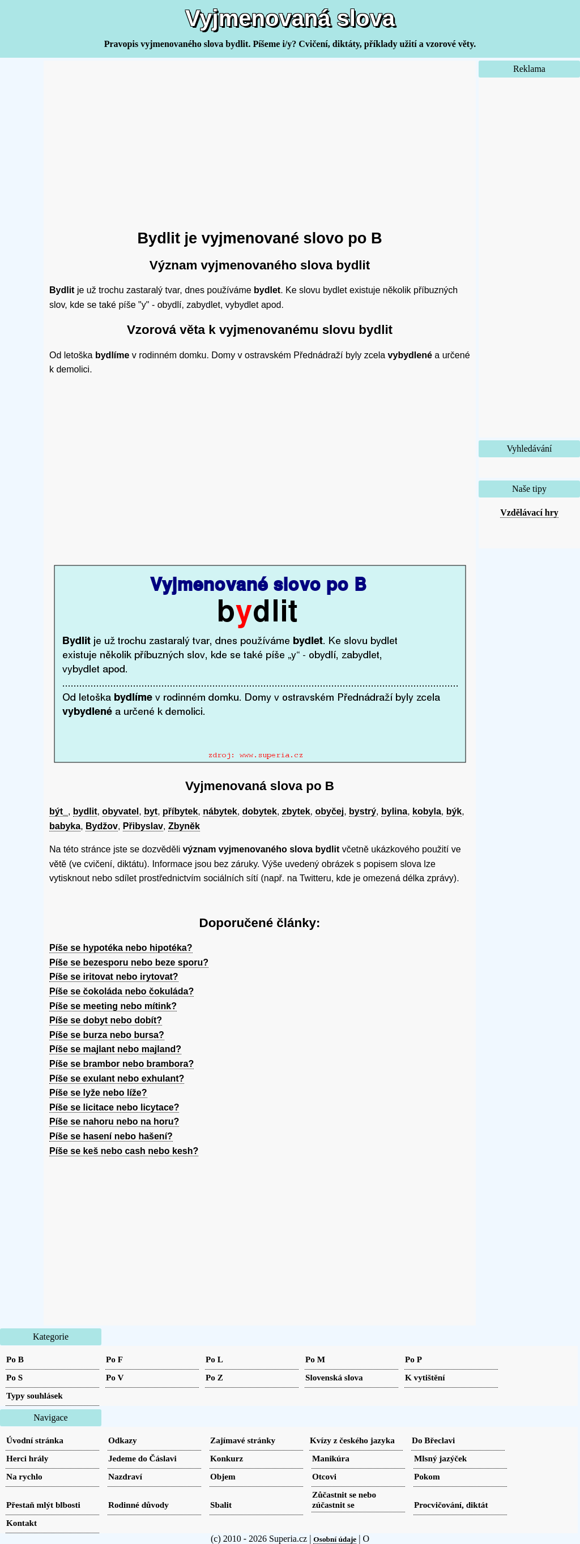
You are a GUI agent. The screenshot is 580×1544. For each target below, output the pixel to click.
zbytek (296, 811)
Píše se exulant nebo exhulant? (116, 1078)
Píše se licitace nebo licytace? (114, 1107)
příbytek (180, 811)
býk (454, 811)
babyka (64, 826)
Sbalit (221, 1504)
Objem (223, 1476)
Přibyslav (143, 826)
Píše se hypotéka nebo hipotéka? (121, 948)
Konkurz (226, 1458)
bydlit (85, 811)
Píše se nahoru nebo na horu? (114, 1121)
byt (150, 811)
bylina (394, 811)
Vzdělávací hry (529, 512)
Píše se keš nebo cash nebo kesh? (123, 1151)
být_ (58, 811)
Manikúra (330, 1458)
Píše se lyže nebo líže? (98, 1092)
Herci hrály (27, 1458)
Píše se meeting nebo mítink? (113, 1006)
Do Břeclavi (433, 1440)
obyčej (329, 811)
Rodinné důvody (138, 1504)
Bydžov (102, 826)
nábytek (220, 811)
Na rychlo (24, 1476)
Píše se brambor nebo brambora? (121, 1064)
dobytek (259, 811)
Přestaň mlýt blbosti (43, 1504)
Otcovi (324, 1476)
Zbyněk (184, 826)
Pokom (427, 1476)
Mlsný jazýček (440, 1458)
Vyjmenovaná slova (290, 18)
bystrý (362, 811)
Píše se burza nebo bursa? (106, 1035)
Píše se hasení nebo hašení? (111, 1136)
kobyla (426, 811)
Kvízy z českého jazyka (352, 1440)
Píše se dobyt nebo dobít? (105, 1020)
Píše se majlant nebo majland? (115, 1049)
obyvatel (120, 811)
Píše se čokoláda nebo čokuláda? (121, 991)
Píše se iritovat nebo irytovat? (113, 976)
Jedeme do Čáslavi (142, 1458)
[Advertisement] (260, 140)
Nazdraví (125, 1476)
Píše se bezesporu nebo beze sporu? (128, 962)
